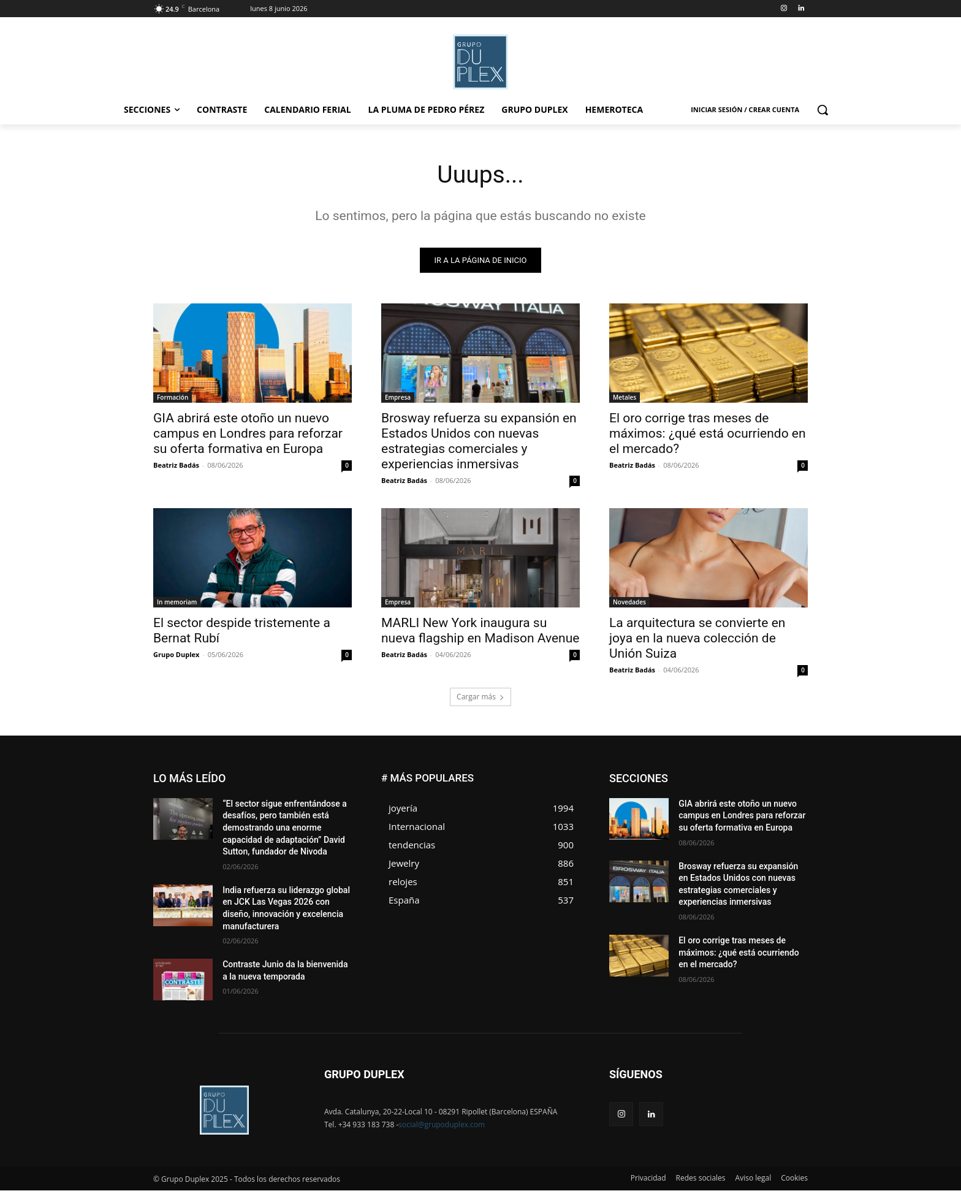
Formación (172, 398)
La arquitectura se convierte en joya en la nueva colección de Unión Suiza (697, 638)
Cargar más (480, 697)
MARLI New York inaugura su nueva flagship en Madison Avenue (480, 631)
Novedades (629, 602)
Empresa (398, 398)
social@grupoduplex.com (441, 1125)
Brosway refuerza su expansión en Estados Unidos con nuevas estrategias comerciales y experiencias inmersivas (479, 441)
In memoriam (177, 602)
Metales (624, 398)
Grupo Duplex (176, 655)
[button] (822, 109)
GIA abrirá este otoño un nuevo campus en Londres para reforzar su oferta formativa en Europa (248, 434)
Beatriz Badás (176, 465)
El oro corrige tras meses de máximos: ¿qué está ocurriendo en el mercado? (707, 434)
